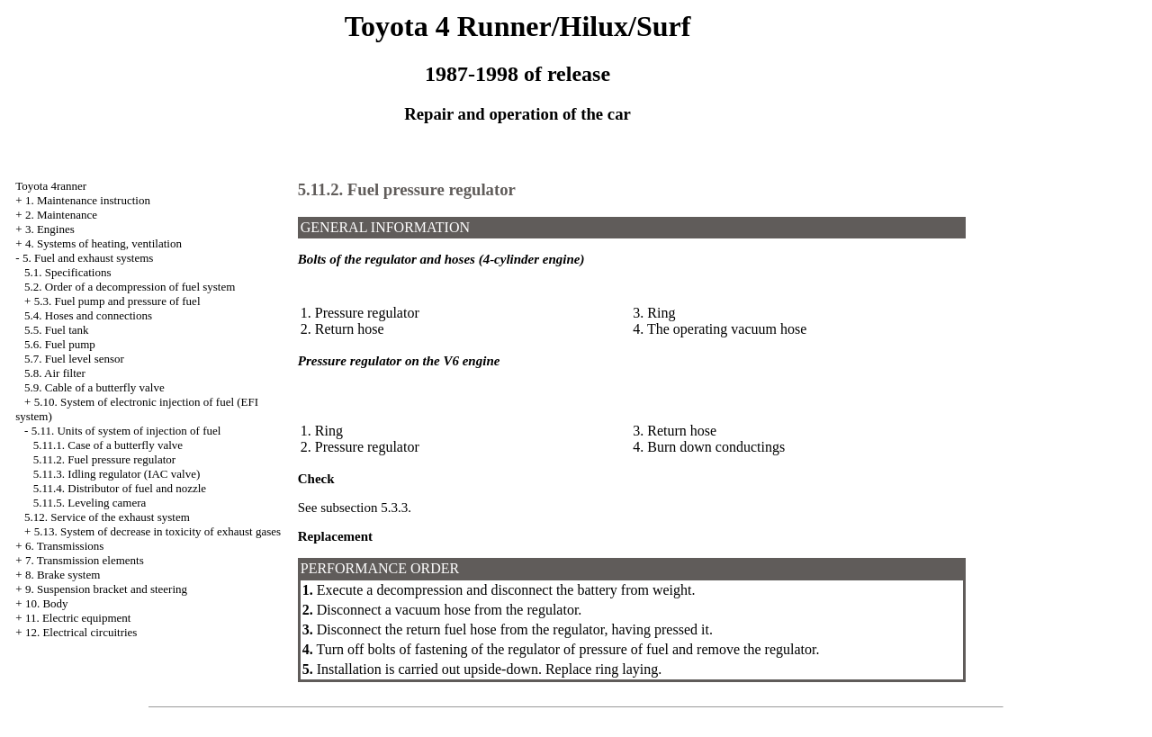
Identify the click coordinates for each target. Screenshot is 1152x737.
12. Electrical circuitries (81, 632)
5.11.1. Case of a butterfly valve (108, 445)
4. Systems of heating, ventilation (103, 243)
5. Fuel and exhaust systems (88, 258)
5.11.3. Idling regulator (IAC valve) (116, 474)
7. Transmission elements (84, 560)
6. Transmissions (64, 546)
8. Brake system (62, 574)
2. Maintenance (61, 214)
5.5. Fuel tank (56, 330)
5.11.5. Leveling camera (90, 502)
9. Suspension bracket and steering (106, 589)
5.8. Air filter (55, 373)
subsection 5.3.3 (364, 507)
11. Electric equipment (78, 618)
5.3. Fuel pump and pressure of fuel (117, 301)
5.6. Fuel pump (59, 344)
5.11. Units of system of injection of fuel (126, 430)
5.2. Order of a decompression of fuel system (129, 286)
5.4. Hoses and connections (88, 315)
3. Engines (50, 229)
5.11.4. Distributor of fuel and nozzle (119, 488)
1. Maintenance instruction (87, 200)
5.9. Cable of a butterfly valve (94, 387)
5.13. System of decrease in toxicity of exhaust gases (157, 531)
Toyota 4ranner (50, 186)
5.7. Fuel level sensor (74, 358)
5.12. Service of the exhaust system (107, 517)
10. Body (46, 603)
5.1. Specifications (67, 272)
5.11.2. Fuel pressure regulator (104, 459)
